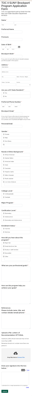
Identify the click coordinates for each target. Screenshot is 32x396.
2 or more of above (10, 182)
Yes (6, 93)
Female (7, 134)
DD (7, 49)
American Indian (9, 161)
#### (16, 106)
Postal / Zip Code (6, 82)
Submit (5, 391)
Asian (6, 165)
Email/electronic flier (11, 246)
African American (10, 154)
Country (18, 82)
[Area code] (3, 104)
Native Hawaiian (9, 175)
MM (3, 49)
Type (28, 370)
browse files (21, 357)
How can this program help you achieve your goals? (13, 287)
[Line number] (17, 104)
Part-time (7, 232)
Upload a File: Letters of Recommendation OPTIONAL (16, 339)
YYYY (13, 49)
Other (6, 256)
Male (6, 137)
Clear (27, 387)
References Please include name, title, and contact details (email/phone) (13, 310)
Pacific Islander (9, 178)
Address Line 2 (5, 71)
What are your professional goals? (15, 266)
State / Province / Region (22, 76)
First (3, 24)
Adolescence (9, 216)
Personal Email (6, 124)
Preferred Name (7, 29)
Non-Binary (8, 141)
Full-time (7, 228)
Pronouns (5, 37)
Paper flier (8, 243)
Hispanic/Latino (9, 171)
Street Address (5, 67)
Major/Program (7, 203)
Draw (23, 370)
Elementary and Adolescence (13, 220)
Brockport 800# (8, 54)
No (6, 96)
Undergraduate (9, 194)
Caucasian (8, 168)
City (2, 76)
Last (15, 24)
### (3, 106)
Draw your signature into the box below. (13, 367)
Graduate (7, 197)
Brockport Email (8, 111)
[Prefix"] (9, 104)
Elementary (8, 213)
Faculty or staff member (11, 249)
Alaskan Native (9, 158)
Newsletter (8, 253)
